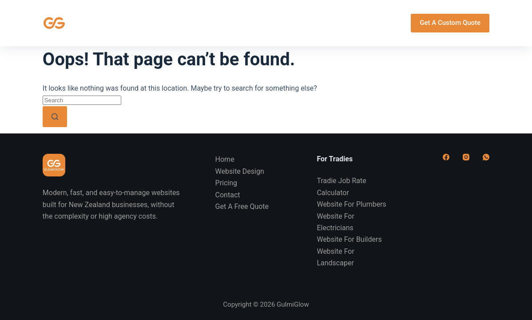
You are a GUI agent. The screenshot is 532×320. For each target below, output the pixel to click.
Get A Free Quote (242, 206)
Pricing (292, 23)
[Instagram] (466, 157)
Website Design (154, 23)
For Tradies (232, 23)
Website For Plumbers (351, 204)
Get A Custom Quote (450, 23)
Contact (344, 23)
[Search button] (55, 116)
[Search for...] (82, 100)
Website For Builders (349, 239)
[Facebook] (446, 157)
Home (91, 23)
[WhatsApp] (486, 157)
